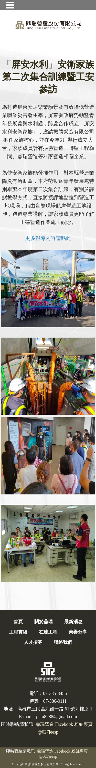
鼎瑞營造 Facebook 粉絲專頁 (62, 751)
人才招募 (33, 642)
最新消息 (73, 621)
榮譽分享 (78, 632)
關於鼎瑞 (43, 621)
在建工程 (48, 632)
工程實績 (18, 632)
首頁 (18, 621)
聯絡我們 (63, 642)
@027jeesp (48, 756)
